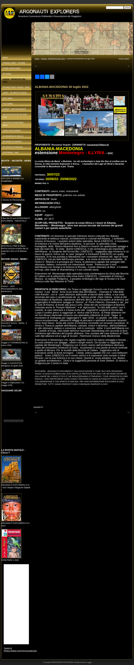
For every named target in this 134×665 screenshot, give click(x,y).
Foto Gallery (8, 104)
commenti (37, 407)
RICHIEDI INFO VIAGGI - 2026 (16, 87)
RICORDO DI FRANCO (13, 147)
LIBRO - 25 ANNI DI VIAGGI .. (15, 93)
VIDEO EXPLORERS (12, 131)
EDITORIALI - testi (10, 152)
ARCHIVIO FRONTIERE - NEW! (14, 124)
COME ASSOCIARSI (12, 68)
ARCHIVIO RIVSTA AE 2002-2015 (15, 115)
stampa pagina (124, 59)
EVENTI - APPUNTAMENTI (14, 109)
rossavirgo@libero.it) (98, 145)
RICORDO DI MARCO (12, 142)
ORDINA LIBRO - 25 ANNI (14, 63)
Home (37, 59)
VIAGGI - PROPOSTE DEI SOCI (53, 59)
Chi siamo (7, 74)
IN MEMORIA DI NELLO (13, 136)
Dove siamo (8, 98)
